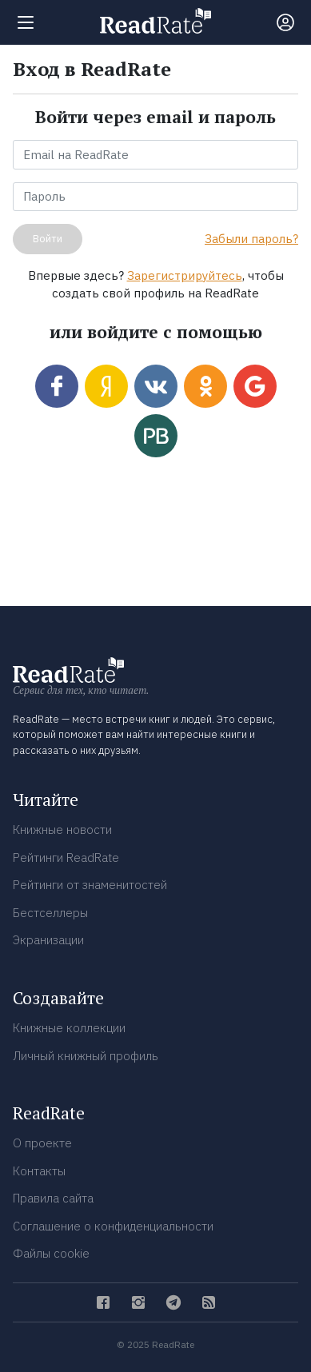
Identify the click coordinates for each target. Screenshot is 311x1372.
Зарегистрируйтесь (184, 275)
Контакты (39, 1171)
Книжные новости (62, 829)
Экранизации (48, 939)
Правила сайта (53, 1198)
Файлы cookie (51, 1253)
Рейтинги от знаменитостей (90, 884)
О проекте (42, 1143)
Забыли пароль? (251, 238)
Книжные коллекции (69, 1027)
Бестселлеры (50, 912)
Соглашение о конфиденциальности (113, 1226)
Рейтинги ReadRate (66, 857)
